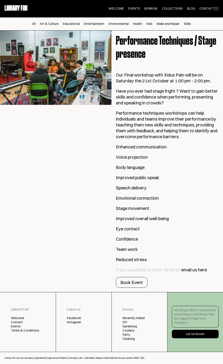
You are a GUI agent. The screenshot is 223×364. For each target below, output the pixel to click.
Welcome (116, 8)
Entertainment (94, 24)
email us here (194, 269)
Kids (149, 24)
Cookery (128, 330)
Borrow (151, 8)
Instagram (74, 322)
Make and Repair (168, 24)
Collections (172, 8)
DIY (125, 322)
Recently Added (134, 318)
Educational (71, 24)
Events (134, 8)
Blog (191, 8)
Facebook (74, 318)
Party (126, 335)
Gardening (130, 326)
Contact (206, 8)
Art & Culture (49, 24)
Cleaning (129, 339)
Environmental (119, 24)
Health (137, 24)
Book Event (131, 282)
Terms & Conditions (25, 330)
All (33, 24)
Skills (187, 24)
